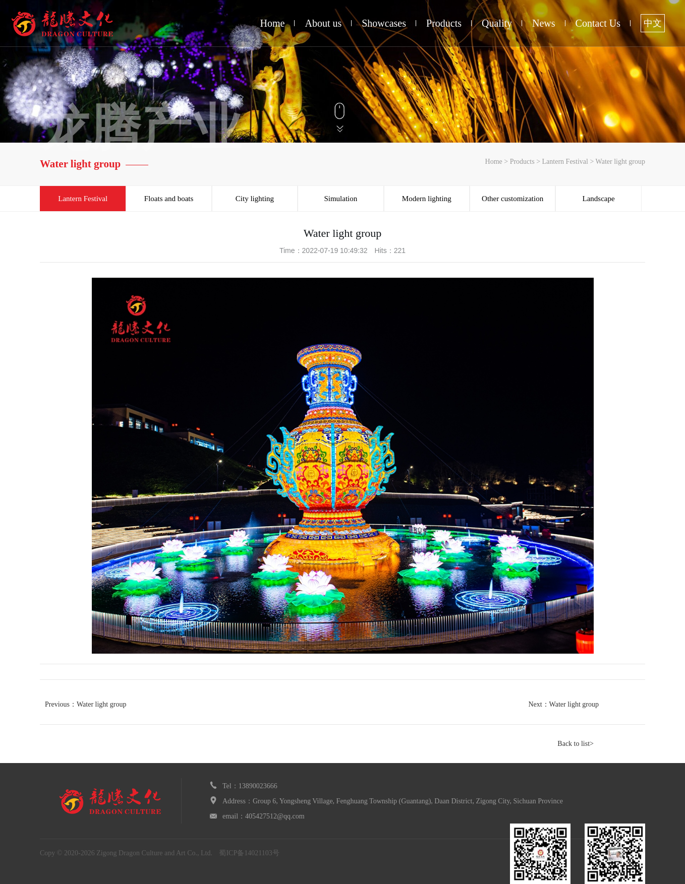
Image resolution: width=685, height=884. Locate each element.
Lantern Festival (565, 161)
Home (272, 23)
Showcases (384, 23)
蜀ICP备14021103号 (249, 853)
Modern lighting (426, 199)
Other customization (512, 199)
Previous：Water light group (85, 704)
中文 (653, 23)
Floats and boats (169, 199)
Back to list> (575, 743)
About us (323, 23)
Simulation (340, 199)
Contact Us (598, 23)
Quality (497, 23)
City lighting (255, 199)
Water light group (620, 161)
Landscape (598, 199)
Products (444, 23)
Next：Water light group (563, 704)
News (543, 23)
